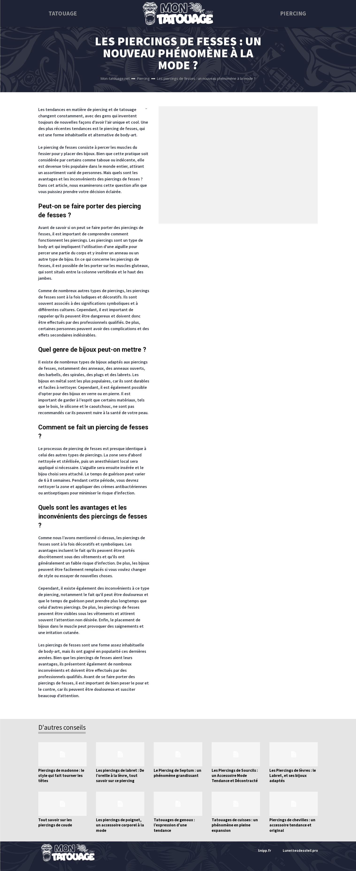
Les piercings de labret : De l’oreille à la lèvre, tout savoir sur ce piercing (120, 775)
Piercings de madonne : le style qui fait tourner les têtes (61, 775)
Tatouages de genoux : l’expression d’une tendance (174, 825)
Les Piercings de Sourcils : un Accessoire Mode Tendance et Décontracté (235, 775)
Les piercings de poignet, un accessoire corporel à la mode (119, 825)
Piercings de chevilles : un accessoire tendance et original (292, 825)
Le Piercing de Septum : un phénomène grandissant (177, 773)
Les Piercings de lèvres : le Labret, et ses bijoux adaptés (292, 775)
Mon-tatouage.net (115, 78)
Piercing (143, 78)
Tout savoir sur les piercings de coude (55, 822)
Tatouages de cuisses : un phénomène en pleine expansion (234, 825)
